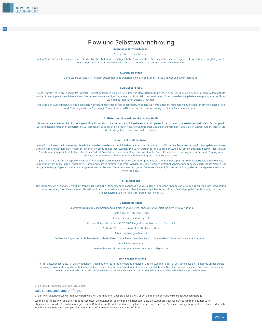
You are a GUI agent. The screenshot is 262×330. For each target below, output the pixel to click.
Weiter (219, 317)
